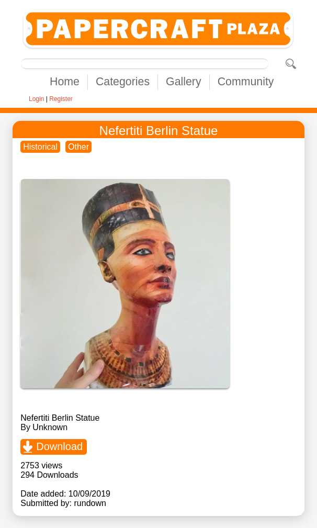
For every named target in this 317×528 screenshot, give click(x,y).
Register (61, 99)
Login (36, 99)
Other (78, 146)
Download (59, 446)
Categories (123, 81)
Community (246, 81)
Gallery (183, 81)
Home (65, 81)
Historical (40, 146)
